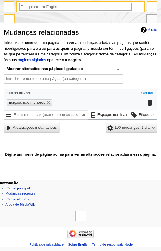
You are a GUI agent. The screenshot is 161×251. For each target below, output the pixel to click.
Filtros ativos (18, 93)
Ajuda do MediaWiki (20, 204)
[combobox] (63, 69)
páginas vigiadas (32, 60)
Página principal (17, 188)
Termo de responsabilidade (112, 244)
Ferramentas (152, 19)
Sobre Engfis (77, 244)
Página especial (9, 19)
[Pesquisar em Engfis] (75, 7)
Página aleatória (17, 199)
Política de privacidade (46, 244)
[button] (147, 93)
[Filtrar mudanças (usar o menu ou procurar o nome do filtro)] (46, 115)
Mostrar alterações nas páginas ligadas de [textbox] (45, 69)
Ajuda (152, 30)
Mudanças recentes (20, 193)
